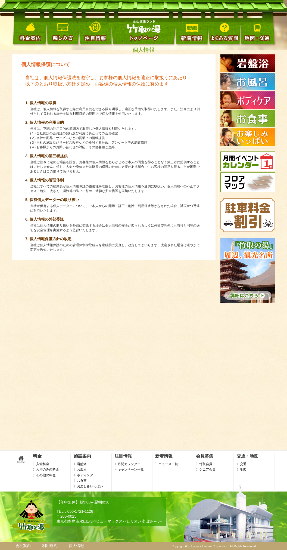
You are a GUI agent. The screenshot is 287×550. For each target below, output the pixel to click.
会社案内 (23, 545)
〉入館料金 (41, 464)
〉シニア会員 (206, 469)
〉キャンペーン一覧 (129, 469)
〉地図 (242, 469)
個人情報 (76, 545)
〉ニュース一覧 (166, 464)
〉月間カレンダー (127, 464)
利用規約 (49, 545)
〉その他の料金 (44, 475)
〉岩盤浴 (80, 464)
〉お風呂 (80, 469)
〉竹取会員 (204, 464)
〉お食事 (80, 481)
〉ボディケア (83, 475)
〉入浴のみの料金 (46, 469)
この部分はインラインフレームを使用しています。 (247, 249)
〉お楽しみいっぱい (88, 486)
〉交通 (242, 464)
